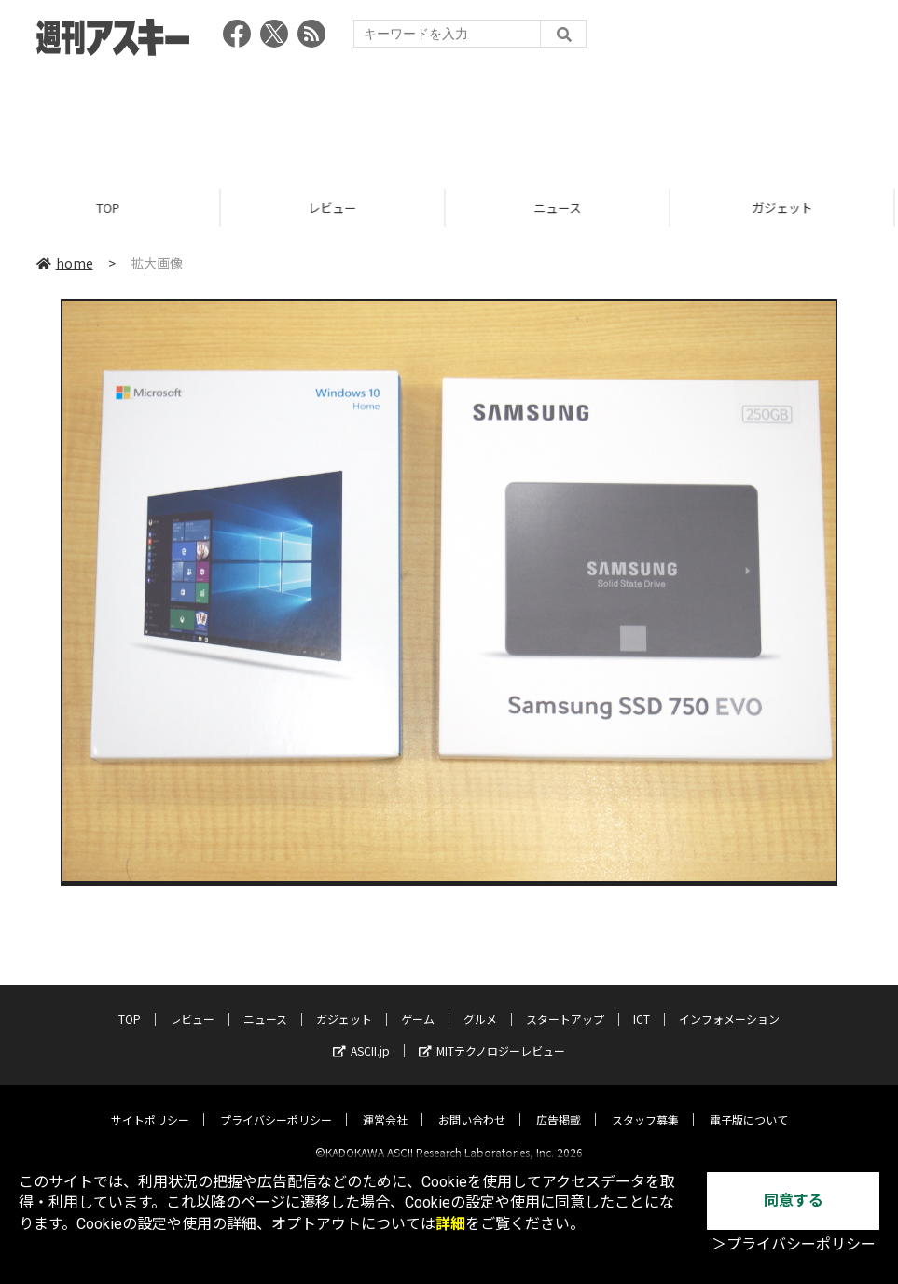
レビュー (336, 207)
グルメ (480, 1004)
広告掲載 (558, 1104)
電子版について (749, 1104)
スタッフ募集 (645, 1104)
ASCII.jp (361, 1035)
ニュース (562, 207)
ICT (641, 1004)
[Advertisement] (449, 117)
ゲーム (418, 1004)
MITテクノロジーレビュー (492, 1035)
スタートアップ (565, 1004)
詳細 (450, 1224)
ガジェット (344, 1004)
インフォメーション (729, 1004)
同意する (793, 1200)
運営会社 (385, 1104)
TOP (112, 207)
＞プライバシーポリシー (793, 1244)
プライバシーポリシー (276, 1104)
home (64, 263)
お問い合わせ (471, 1104)
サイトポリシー (150, 1104)
